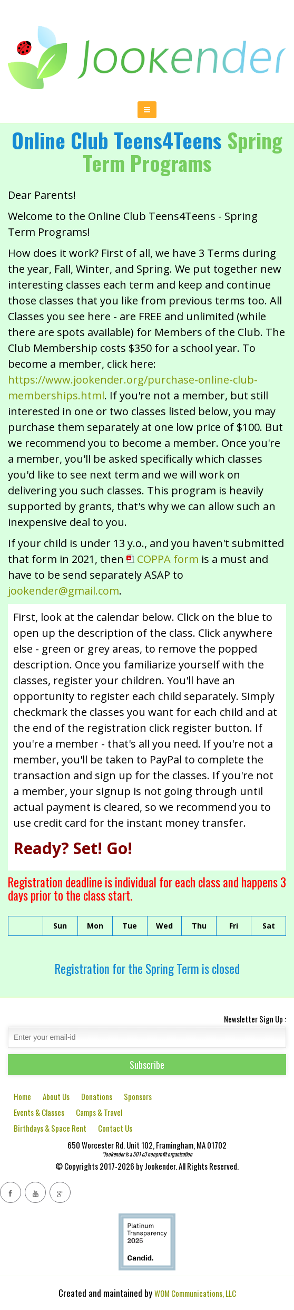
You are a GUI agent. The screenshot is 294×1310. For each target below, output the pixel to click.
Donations (96, 1096)
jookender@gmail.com (63, 591)
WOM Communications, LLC (195, 1293)
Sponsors (138, 1096)
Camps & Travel (99, 1112)
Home (22, 1096)
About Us (56, 1096)
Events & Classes (39, 1112)
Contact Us (115, 1128)
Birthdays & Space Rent (50, 1128)
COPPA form (162, 559)
